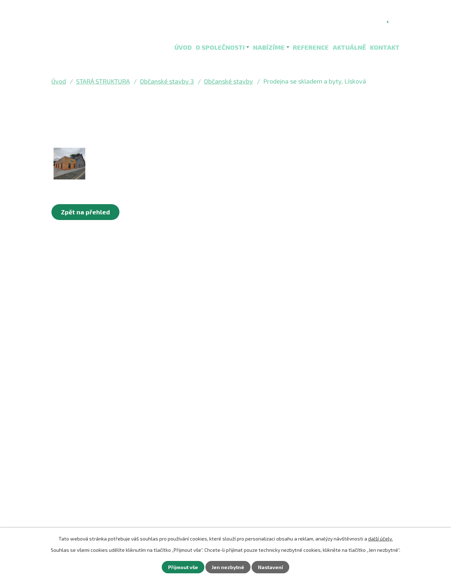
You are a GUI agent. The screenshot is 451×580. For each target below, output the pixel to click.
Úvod (183, 47)
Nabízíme (269, 47)
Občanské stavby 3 (167, 81)
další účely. (380, 539)
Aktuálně (349, 47)
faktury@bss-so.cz (90, 441)
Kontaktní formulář (97, 480)
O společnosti (220, 47)
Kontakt (385, 47)
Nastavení (270, 567)
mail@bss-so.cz (86, 429)
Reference (311, 47)
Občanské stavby (228, 81)
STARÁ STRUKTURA (103, 81)
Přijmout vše (183, 567)
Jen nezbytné (228, 567)
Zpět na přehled (85, 212)
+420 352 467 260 (89, 453)
